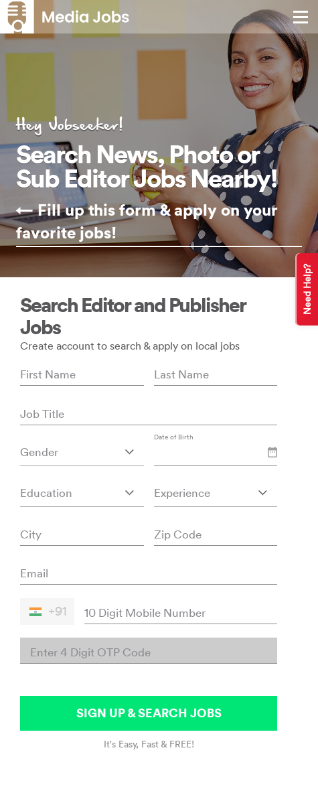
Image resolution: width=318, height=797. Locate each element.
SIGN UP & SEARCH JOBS (149, 713)
